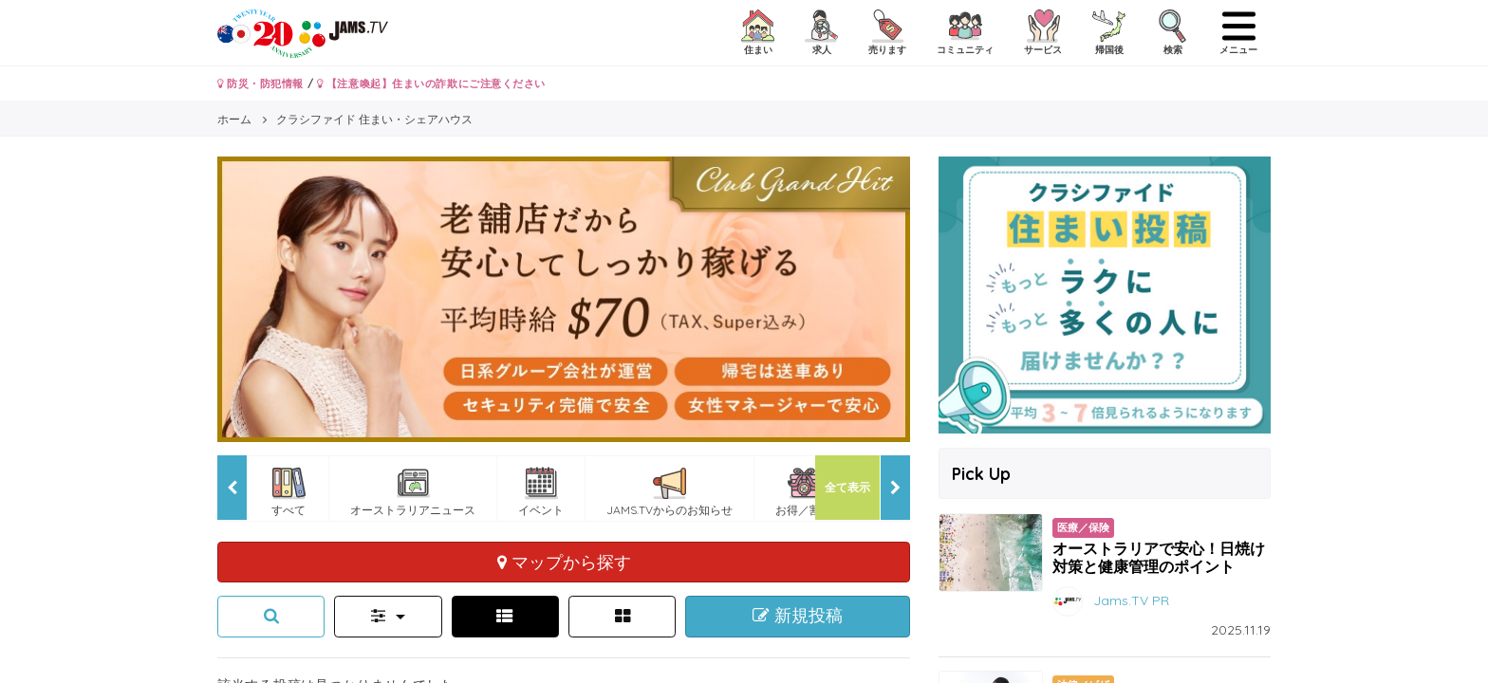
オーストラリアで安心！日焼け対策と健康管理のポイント (1158, 557)
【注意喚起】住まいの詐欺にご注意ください (431, 83)
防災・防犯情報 (260, 83)
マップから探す (564, 561)
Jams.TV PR (1131, 599)
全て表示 (847, 487)
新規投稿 (798, 615)
